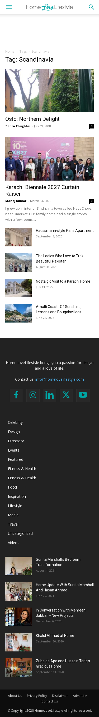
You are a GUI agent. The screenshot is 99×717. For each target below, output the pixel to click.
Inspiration (17, 496)
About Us (15, 695)
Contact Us (49, 701)
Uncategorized (20, 533)
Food (12, 487)
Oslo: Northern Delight (32, 119)
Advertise (80, 695)
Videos (13, 542)
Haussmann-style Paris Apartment (65, 230)
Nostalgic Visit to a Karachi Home (63, 281)
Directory (16, 440)
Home (10, 51)
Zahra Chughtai (17, 126)
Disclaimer (60, 695)
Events (13, 450)
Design (14, 431)
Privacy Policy (37, 695)
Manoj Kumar (15, 201)
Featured (15, 459)
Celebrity (15, 422)
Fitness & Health (22, 468)
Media (13, 514)
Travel (13, 524)
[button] (9, 7)
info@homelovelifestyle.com (59, 379)
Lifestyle (15, 505)
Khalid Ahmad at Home (55, 635)
